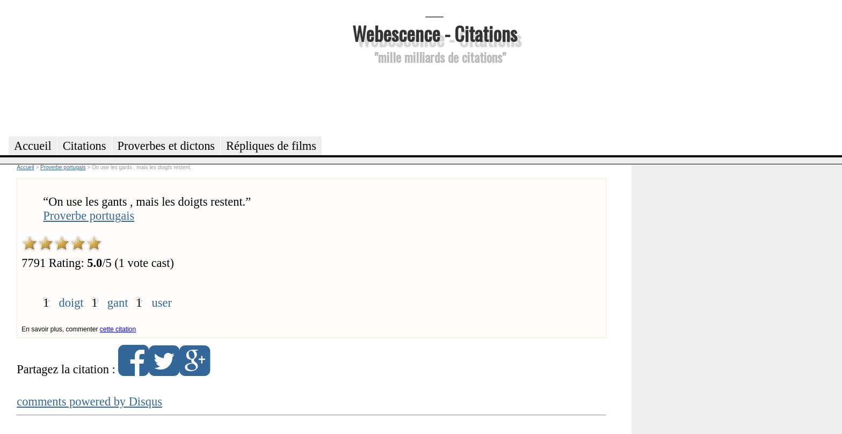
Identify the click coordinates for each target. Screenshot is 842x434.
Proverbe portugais (88, 215)
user (162, 302)
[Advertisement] (434, 99)
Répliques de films (271, 146)
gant (117, 302)
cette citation (118, 329)
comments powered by (89, 401)
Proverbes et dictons (166, 146)
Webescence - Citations (434, 33)
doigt (71, 302)
